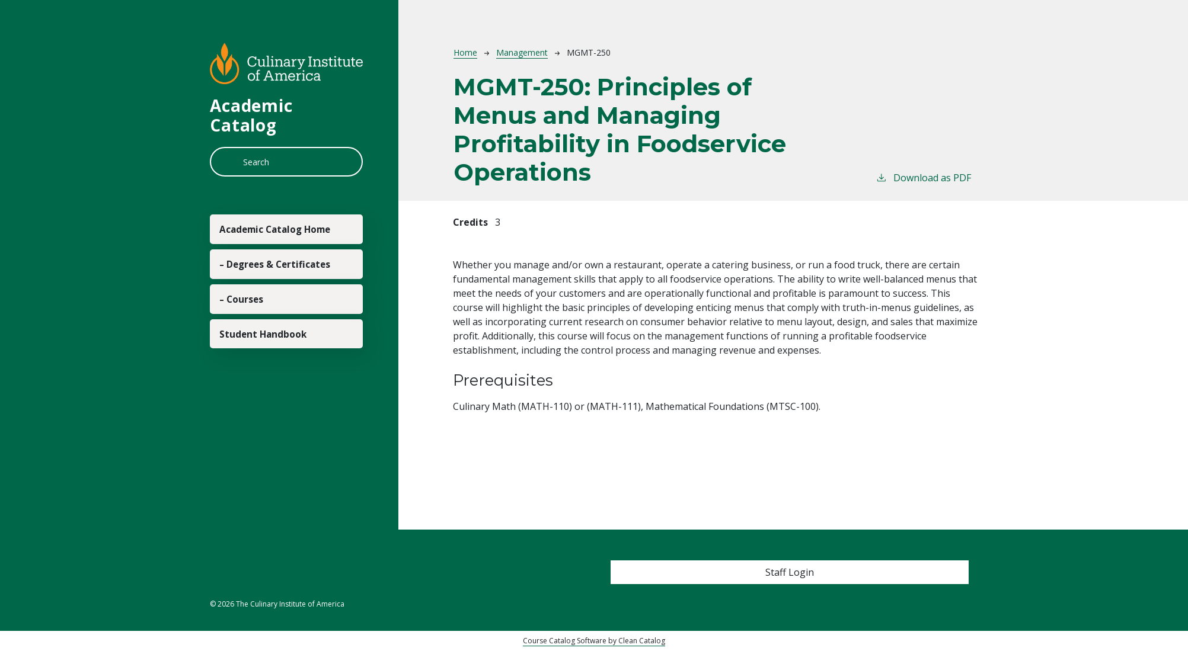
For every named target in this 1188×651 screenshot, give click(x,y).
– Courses (251, 363)
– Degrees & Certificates (258, 307)
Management (522, 52)
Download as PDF (923, 177)
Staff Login (789, 572)
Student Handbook (277, 411)
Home (465, 52)
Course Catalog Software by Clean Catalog (594, 641)
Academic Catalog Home (274, 243)
